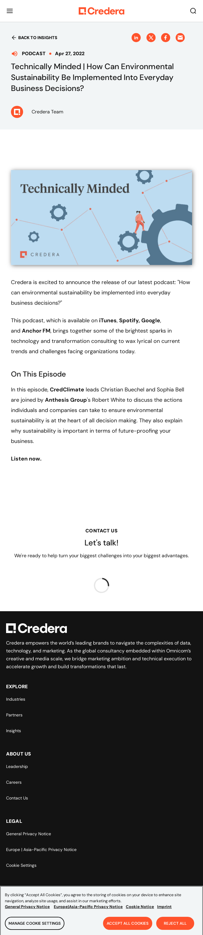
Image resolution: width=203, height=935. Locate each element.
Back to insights (34, 38)
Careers (14, 782)
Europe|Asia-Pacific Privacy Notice (88, 910)
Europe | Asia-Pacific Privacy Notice (41, 849)
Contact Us (17, 798)
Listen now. (26, 458)
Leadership (17, 766)
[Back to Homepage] (101, 11)
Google (150, 320)
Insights (13, 730)
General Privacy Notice (28, 833)
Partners (14, 715)
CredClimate (67, 389)
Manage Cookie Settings (35, 927)
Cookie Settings (21, 865)
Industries (15, 699)
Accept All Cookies (128, 927)
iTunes (108, 320)
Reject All (175, 927)
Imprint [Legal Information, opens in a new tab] (164, 910)
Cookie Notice (140, 910)
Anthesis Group (66, 400)
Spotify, (129, 320)
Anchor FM (36, 330)
